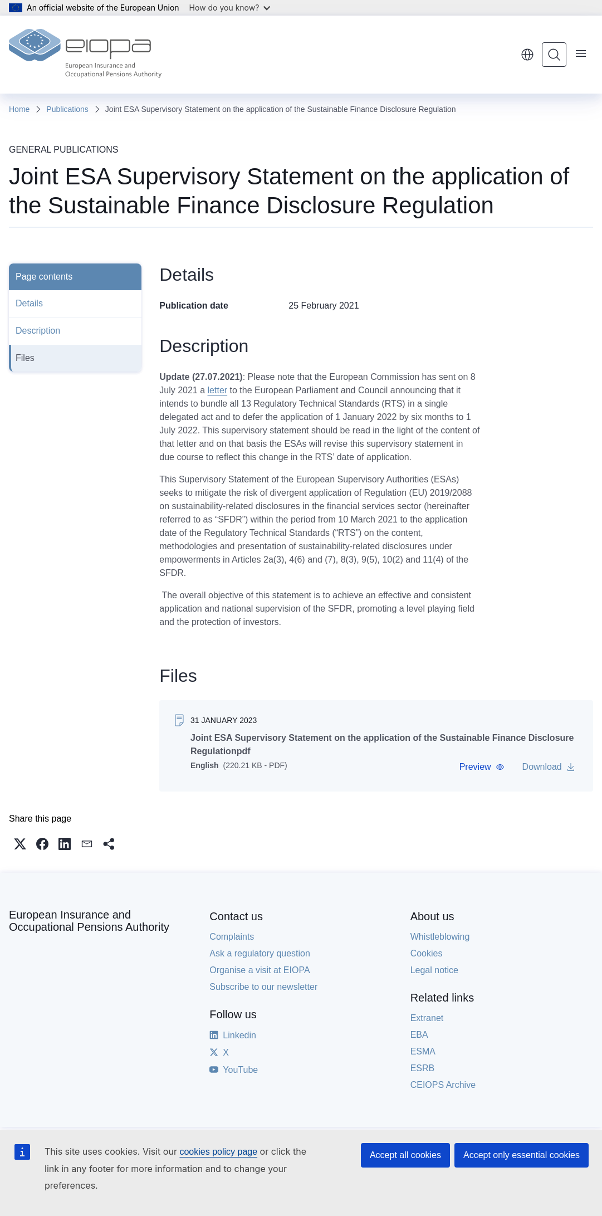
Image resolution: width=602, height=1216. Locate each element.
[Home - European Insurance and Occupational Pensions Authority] (85, 54)
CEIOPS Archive (443, 1085)
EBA (419, 1034)
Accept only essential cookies (521, 1155)
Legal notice (434, 970)
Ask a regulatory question (259, 953)
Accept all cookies (405, 1155)
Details (29, 303)
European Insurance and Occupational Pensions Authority (89, 921)
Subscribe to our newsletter (263, 987)
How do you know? (230, 7)
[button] (482, 767)
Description (38, 330)
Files (25, 358)
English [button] (527, 54)
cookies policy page (218, 1151)
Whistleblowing (440, 936)
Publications (67, 109)
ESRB (422, 1068)
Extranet (427, 1018)
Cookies (426, 953)
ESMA (422, 1051)
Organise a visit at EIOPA (259, 970)
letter (218, 390)
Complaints (231, 936)
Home (19, 109)
